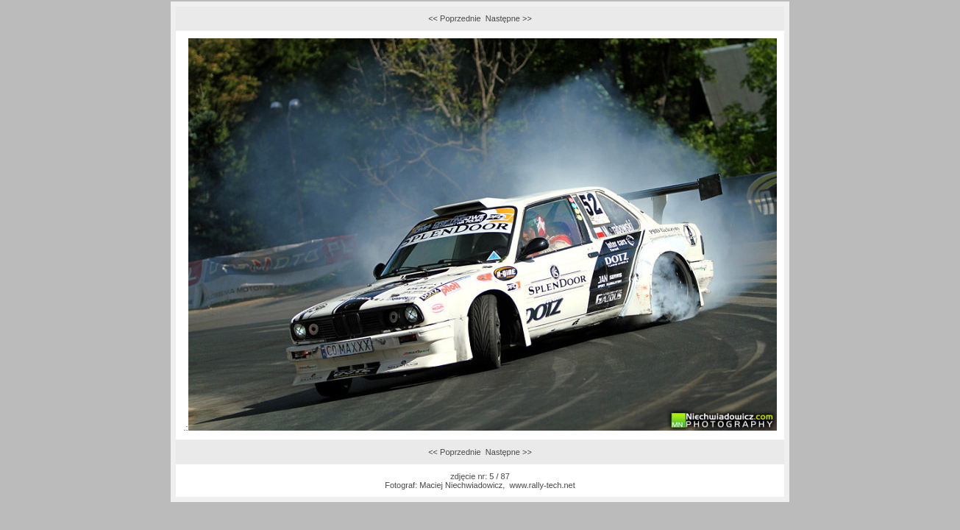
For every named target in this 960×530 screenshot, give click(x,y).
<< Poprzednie (454, 18)
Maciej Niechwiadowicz (460, 485)
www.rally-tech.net (542, 485)
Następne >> (509, 18)
